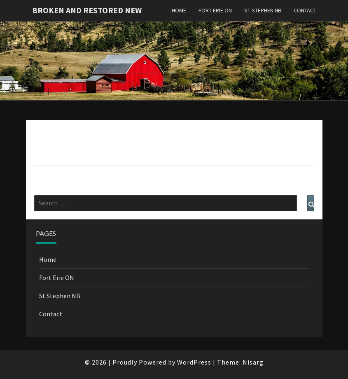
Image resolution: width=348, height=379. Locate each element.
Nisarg (253, 362)
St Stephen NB (262, 10)
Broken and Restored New (87, 10)
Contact (305, 10)
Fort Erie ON (215, 10)
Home (179, 10)
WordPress (194, 362)
